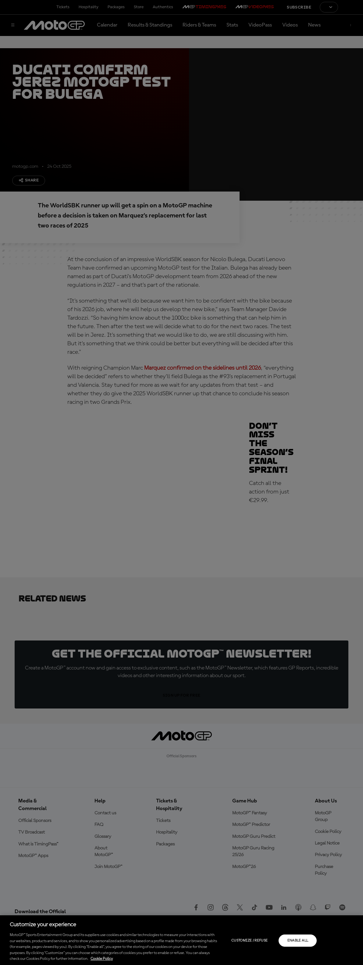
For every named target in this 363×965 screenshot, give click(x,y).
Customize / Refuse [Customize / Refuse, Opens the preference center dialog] (249, 940)
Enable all (297, 940)
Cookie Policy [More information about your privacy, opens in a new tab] (102, 959)
